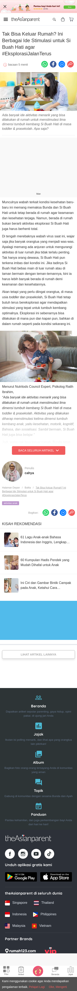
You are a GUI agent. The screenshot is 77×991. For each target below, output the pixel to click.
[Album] (38, 761)
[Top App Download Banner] (38, 6)
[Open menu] (5, 19)
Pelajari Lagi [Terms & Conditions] (37, 987)
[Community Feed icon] (55, 971)
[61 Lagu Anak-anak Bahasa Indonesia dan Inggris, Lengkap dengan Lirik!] (38, 540)
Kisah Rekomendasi (21, 524)
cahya (29, 473)
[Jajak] (38, 733)
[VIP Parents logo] (50, 952)
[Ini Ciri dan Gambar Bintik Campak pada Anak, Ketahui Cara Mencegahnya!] (38, 585)
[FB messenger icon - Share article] (62, 64)
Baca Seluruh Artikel (38, 450)
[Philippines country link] (44, 914)
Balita (28, 487)
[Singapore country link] (16, 902)
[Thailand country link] (44, 902)
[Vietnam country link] (41, 926)
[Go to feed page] (25, 19)
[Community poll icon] (70, 971)
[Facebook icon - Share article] (53, 64)
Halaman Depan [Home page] (11, 487)
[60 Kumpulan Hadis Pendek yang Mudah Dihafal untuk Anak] (38, 562)
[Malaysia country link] (15, 926)
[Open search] (54, 19)
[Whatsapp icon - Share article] (44, 64)
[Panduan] (38, 813)
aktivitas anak (10, 503)
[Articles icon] (21, 971)
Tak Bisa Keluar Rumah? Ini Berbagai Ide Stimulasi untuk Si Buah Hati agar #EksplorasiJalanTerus (34, 491)
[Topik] (38, 787)
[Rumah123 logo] (20, 952)
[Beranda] (38, 705)
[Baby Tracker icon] (38, 971)
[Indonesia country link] (15, 914)
